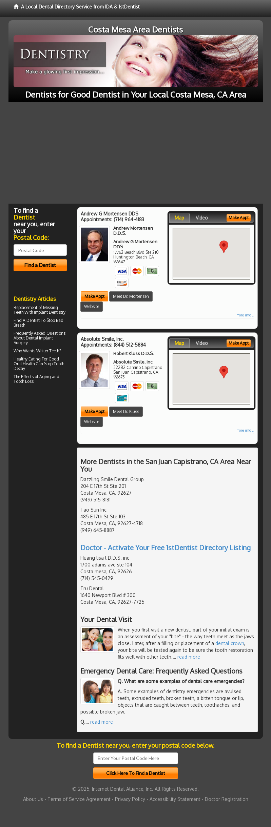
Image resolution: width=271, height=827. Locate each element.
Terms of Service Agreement (79, 799)
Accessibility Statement (175, 799)
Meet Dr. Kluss (126, 411)
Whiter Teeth (47, 350)
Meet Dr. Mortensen (131, 296)
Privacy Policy (130, 799)
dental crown (229, 643)
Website (91, 306)
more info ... (245, 315)
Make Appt (94, 296)
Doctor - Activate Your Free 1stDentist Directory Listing (165, 547)
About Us (33, 799)
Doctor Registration (226, 799)
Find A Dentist (27, 320)
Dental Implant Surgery (33, 340)
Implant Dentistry (49, 312)
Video (202, 218)
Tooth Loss (24, 381)
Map (179, 218)
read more (188, 657)
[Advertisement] (135, 152)
